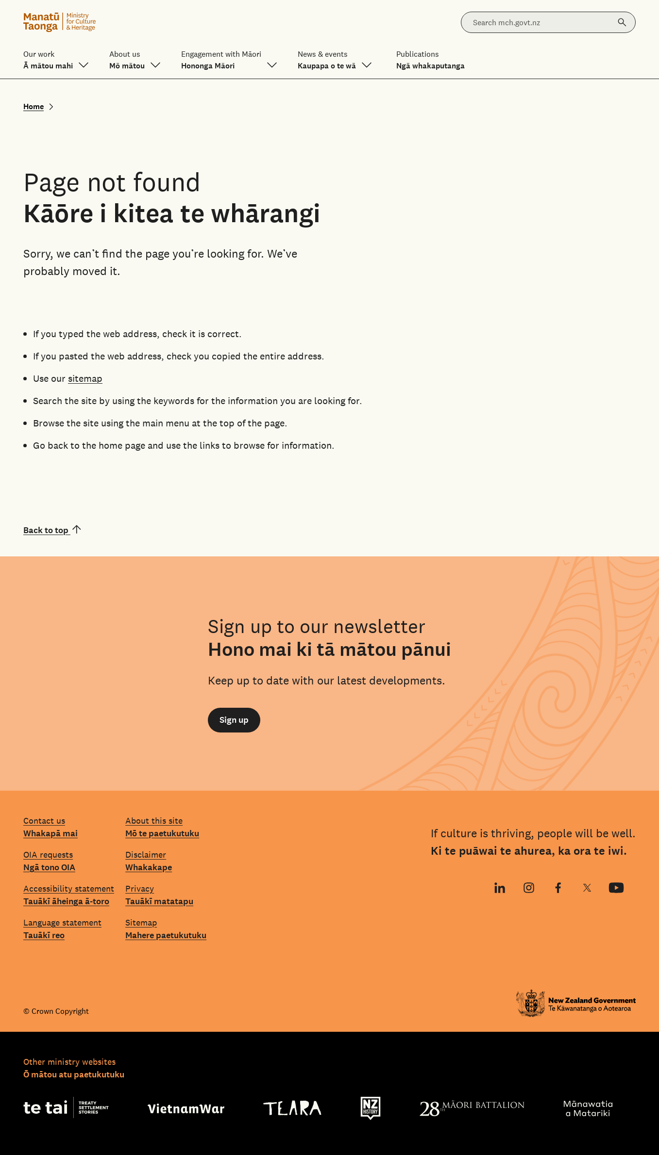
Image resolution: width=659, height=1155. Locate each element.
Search (619, 17)
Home (33, 106)
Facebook (553, 888)
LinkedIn (498, 888)
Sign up (234, 720)
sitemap (85, 378)
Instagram (528, 888)
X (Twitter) (586, 888)
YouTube (613, 888)
